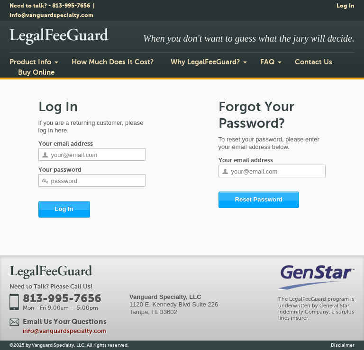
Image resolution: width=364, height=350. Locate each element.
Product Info (30, 62)
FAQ (267, 62)
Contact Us (313, 62)
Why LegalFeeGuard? (205, 62)
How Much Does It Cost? (113, 62)
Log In (346, 5)
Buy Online (36, 72)
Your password (60, 169)
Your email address (65, 143)
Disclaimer (343, 345)
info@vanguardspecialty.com (51, 15)
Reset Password (258, 199)
